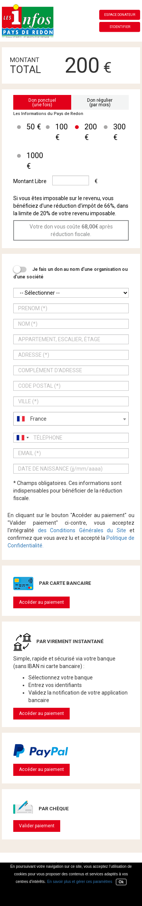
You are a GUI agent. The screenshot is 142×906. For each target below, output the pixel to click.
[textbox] (71, 418)
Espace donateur (119, 15)
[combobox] (71, 419)
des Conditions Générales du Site (82, 530)
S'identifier (119, 27)
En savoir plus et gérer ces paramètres (79, 882)
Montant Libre (30, 181)
